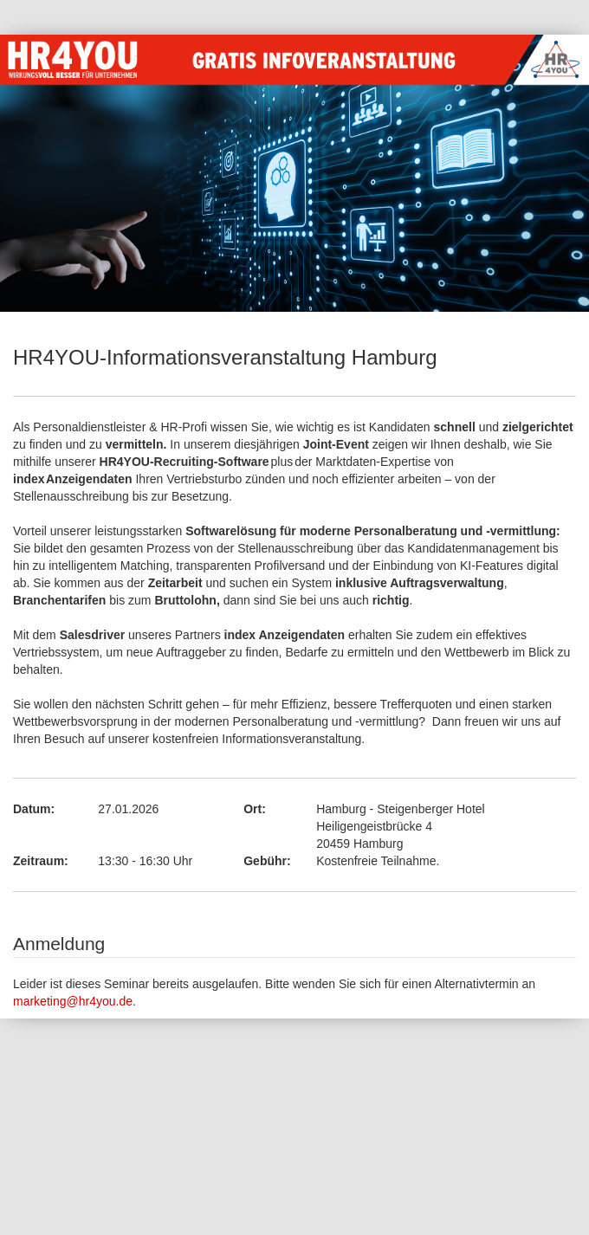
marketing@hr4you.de (73, 1001)
